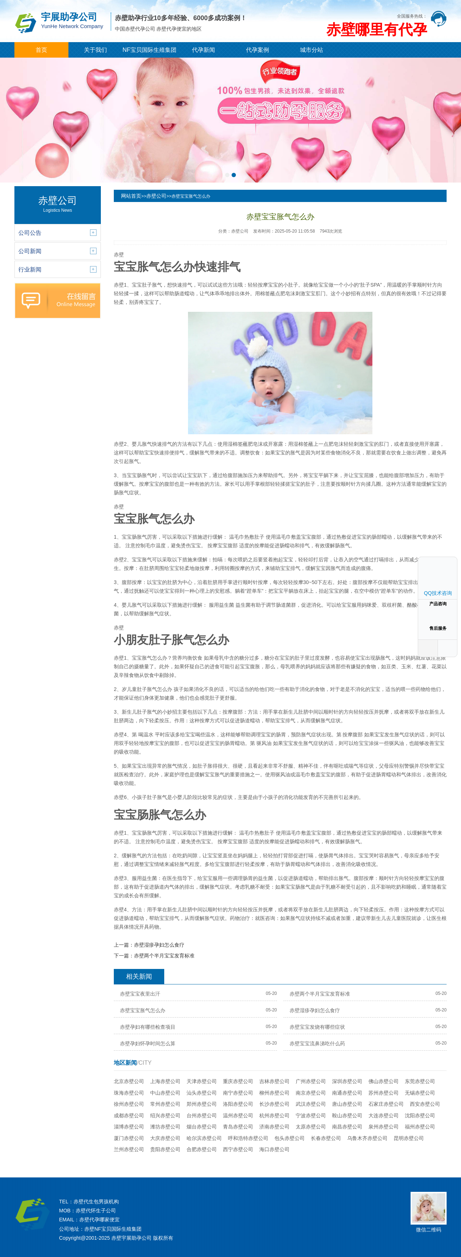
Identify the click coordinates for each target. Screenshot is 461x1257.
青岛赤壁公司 (238, 1127)
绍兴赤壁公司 (165, 1115)
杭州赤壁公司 (274, 1115)
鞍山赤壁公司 (347, 1115)
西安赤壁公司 (425, 1104)
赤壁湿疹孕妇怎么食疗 (159, 945)
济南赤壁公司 (274, 1127)
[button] (227, 175)
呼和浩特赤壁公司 (248, 1138)
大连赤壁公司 (383, 1115)
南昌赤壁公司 (347, 1127)
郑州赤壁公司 (202, 1104)
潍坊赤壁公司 (165, 1127)
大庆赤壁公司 (165, 1138)
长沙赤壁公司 (274, 1104)
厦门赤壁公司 (129, 1138)
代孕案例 (257, 50)
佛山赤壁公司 (383, 1081)
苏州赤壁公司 (383, 1093)
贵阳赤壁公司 (165, 1149)
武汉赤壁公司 (311, 1104)
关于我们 (95, 50)
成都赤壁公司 (129, 1115)
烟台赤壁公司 (202, 1127)
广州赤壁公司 (311, 1081)
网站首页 (131, 196)
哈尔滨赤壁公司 (204, 1138)
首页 (41, 50)
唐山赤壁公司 (347, 1104)
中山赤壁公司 (165, 1093)
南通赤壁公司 (347, 1093)
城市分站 (311, 50)
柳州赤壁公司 (274, 1093)
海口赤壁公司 (274, 1149)
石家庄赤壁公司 (386, 1104)
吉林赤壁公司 (274, 1081)
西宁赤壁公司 (238, 1149)
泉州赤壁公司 (383, 1127)
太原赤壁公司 (311, 1127)
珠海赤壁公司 (129, 1093)
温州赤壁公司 (238, 1115)
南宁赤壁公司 (238, 1093)
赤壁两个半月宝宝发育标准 (164, 956)
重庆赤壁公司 (238, 1081)
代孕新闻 (203, 50)
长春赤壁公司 (326, 1138)
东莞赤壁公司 (420, 1081)
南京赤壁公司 (311, 1093)
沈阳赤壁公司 (420, 1115)
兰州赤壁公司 (129, 1149)
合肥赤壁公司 (202, 1149)
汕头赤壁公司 (202, 1093)
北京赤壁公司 (129, 1081)
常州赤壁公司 (165, 1104)
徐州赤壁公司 (129, 1104)
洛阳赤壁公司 (238, 1104)
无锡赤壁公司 (420, 1093)
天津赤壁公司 (202, 1081)
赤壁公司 (156, 196)
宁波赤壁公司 (311, 1115)
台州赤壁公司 (202, 1115)
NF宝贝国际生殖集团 (149, 50)
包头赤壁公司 (289, 1138)
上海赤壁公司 (165, 1081)
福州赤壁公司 (420, 1127)
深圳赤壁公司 (347, 1081)
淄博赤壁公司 (129, 1127)
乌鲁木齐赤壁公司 (367, 1138)
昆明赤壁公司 (409, 1138)
